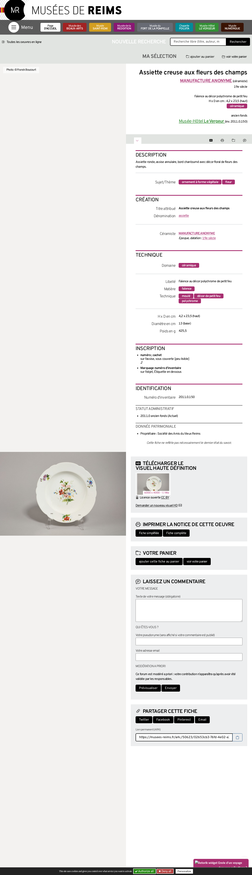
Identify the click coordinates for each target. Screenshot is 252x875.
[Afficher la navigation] (13, 27)
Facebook (163, 720)
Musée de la (124, 27)
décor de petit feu (208, 296)
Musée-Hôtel (207, 27)
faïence (186, 289)
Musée (100, 27)
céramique (237, 106)
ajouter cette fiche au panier (159, 562)
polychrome (190, 301)
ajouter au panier (200, 57)
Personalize (184, 871)
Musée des (74, 27)
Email (202, 720)
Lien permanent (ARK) (148, 729)
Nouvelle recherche (139, 42)
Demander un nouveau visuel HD (157, 506)
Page (50, 27)
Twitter (144, 720)
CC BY (165, 498)
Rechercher (238, 42)
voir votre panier (234, 57)
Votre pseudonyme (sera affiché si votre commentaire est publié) (175, 635)
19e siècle (209, 238)
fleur (228, 182)
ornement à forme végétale (200, 182)
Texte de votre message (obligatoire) (158, 597)
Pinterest (184, 720)
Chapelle (184, 27)
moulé (186, 296)
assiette (184, 216)
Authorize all (145, 871)
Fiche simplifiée (149, 533)
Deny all (166, 871)
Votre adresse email (147, 651)
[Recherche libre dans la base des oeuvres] (198, 42)
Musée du (155, 27)
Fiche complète (176, 533)
